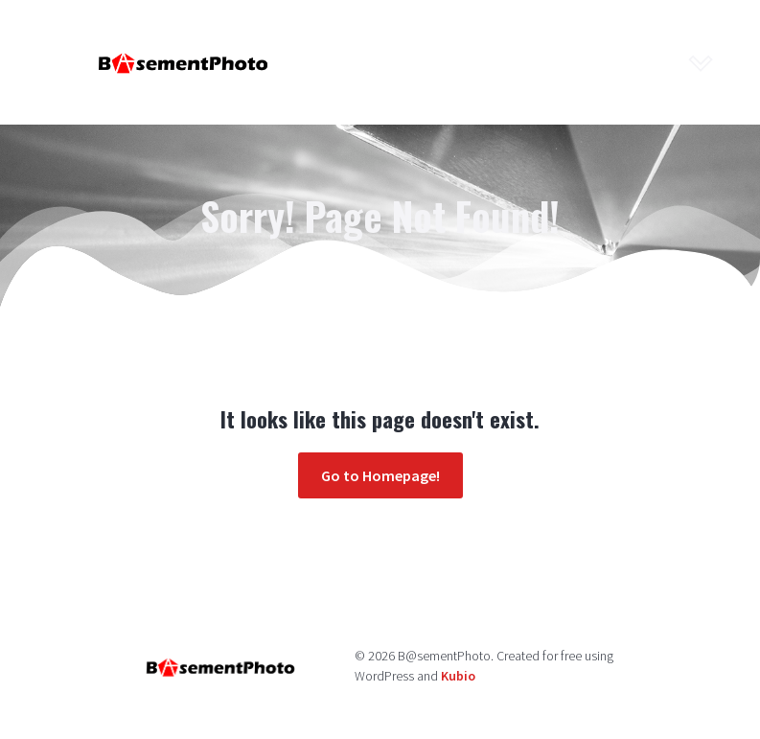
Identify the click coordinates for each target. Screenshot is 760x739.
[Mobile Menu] (701, 62)
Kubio (458, 675)
